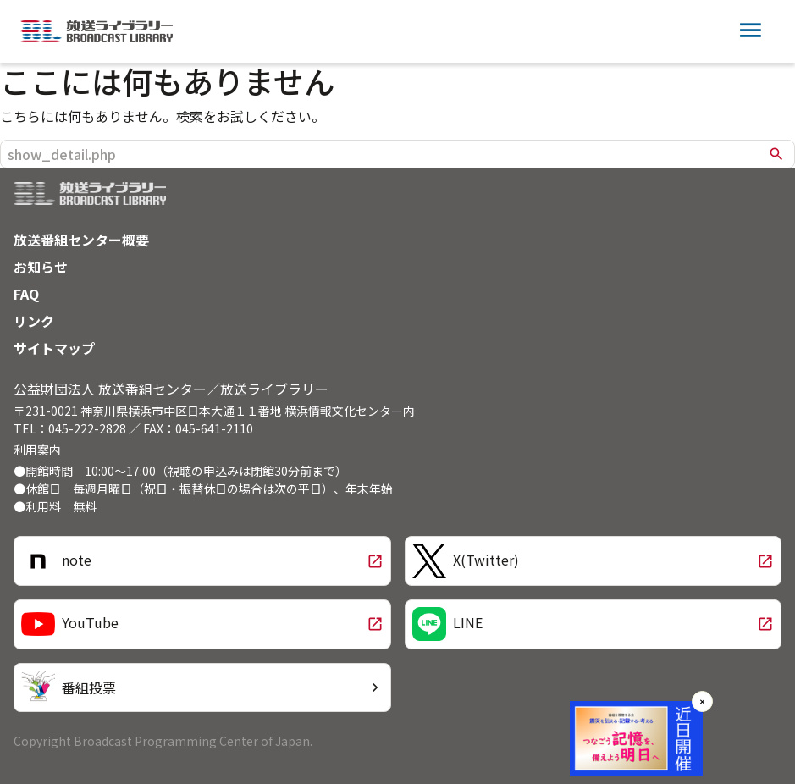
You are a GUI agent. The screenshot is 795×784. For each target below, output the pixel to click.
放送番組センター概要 (81, 239)
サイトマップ (54, 348)
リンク (34, 321)
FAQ (26, 294)
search (776, 154)
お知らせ (41, 267)
